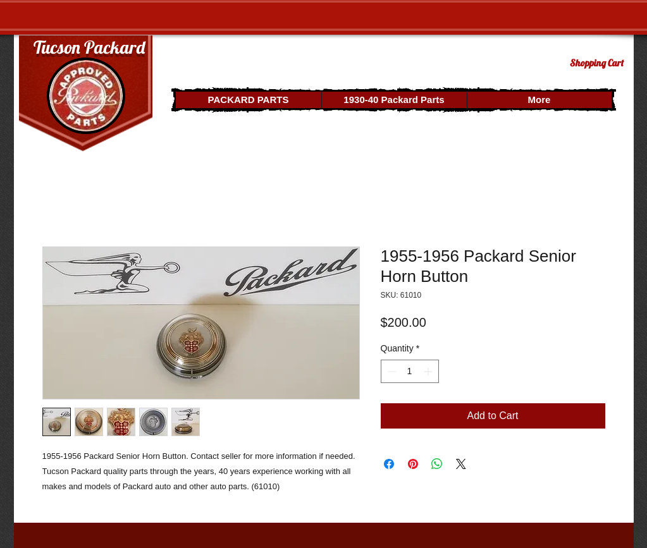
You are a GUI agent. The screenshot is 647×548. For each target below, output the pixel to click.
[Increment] (429, 371)
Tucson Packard (89, 47)
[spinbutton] (409, 371)
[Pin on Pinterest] (413, 464)
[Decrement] (390, 371)
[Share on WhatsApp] (437, 464)
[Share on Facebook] (389, 464)
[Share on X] (461, 464)
